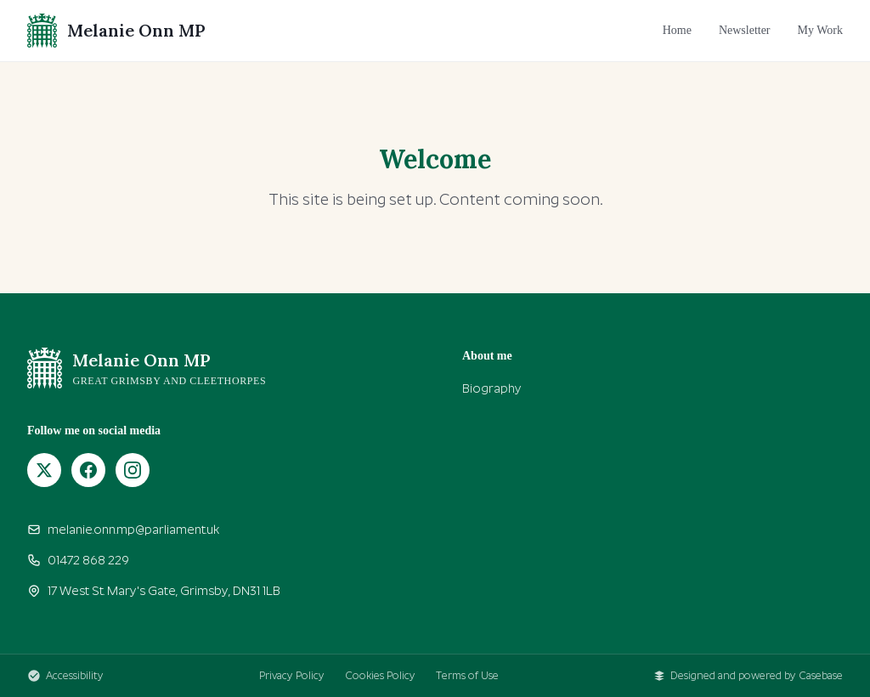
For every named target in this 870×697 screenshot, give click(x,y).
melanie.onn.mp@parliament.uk (123, 529)
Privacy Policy (292, 676)
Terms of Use (467, 676)
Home (677, 30)
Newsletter (745, 30)
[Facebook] (88, 470)
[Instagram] (133, 470)
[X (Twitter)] (44, 470)
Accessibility (65, 676)
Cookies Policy (380, 676)
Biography (492, 388)
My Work (820, 30)
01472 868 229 (78, 560)
